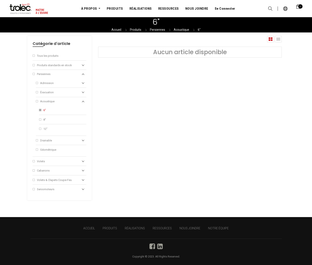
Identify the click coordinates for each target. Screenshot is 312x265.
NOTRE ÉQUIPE (218, 228)
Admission (47, 83)
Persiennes (157, 29)
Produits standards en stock (54, 65)
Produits (135, 29)
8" (44, 119)
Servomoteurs (45, 189)
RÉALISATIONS (135, 228)
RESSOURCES (162, 228)
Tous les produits (47, 55)
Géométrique (48, 149)
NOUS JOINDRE (190, 228)
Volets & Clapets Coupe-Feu (54, 180)
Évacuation (47, 92)
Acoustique (181, 29)
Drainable (46, 140)
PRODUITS (110, 228)
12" (45, 128)
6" (199, 29)
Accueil (116, 29)
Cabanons (43, 170)
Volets (41, 161)
